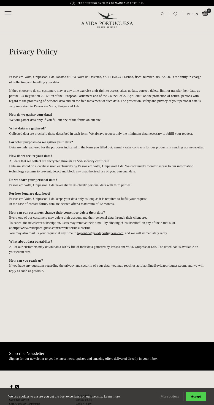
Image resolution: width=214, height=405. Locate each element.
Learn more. (112, 397)
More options (169, 397)
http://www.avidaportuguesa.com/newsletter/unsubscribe (52, 228)
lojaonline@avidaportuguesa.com (100, 233)
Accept (196, 397)
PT (189, 14)
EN (195, 14)
